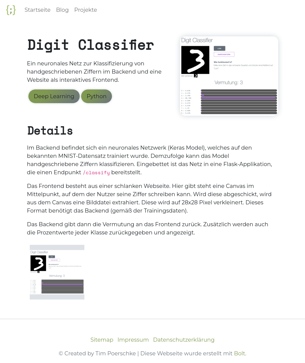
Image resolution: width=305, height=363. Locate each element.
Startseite (38, 10)
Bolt (239, 353)
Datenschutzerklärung (183, 339)
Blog (62, 10)
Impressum (133, 339)
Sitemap (101, 339)
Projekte (85, 10)
